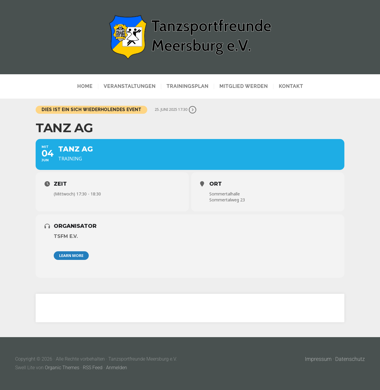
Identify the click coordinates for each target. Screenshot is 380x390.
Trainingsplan (187, 86)
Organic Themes (62, 367)
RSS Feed (92, 367)
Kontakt (291, 86)
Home (85, 86)
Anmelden (116, 367)
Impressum (318, 359)
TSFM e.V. (66, 236)
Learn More (71, 255)
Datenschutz (350, 359)
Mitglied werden (243, 86)
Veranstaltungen (130, 86)
